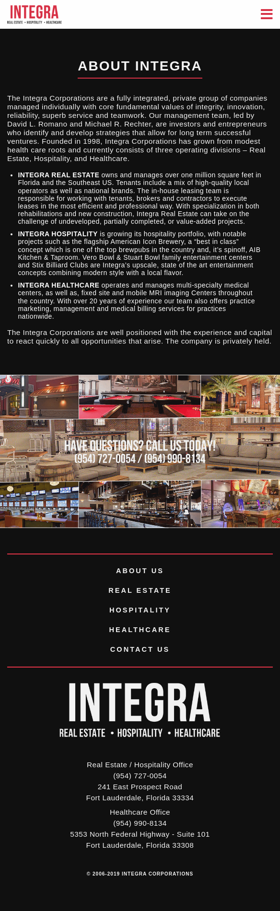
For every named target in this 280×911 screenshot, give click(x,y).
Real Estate (140, 590)
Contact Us (140, 649)
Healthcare (140, 630)
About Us (140, 571)
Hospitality (140, 610)
